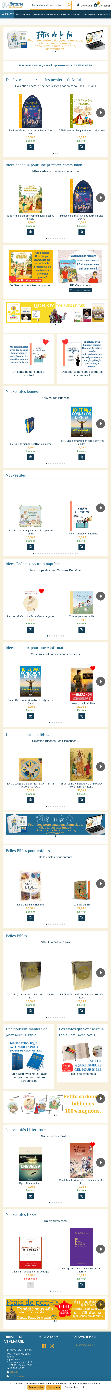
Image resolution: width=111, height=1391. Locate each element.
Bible (18, 14)
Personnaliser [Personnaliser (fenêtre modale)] (71, 1387)
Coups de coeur (102, 14)
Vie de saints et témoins (80, 290)
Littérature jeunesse (58, 14)
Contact (12, 1371)
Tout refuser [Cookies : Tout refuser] (54, 1387)
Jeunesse (75, 14)
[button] (55, 51)
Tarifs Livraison (16, 1376)
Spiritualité (27, 14)
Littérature (40, 14)
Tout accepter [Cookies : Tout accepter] (36, 1387)
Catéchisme (88, 14)
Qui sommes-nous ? (85, 1345)
